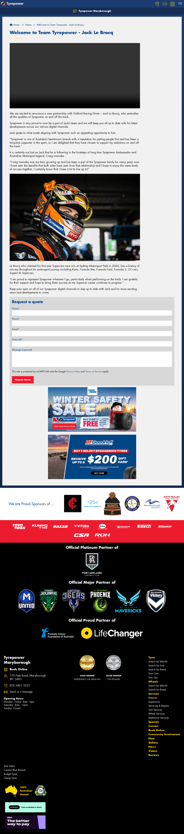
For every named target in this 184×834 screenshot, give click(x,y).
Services (153, 693)
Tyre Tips (153, 677)
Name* (16, 308)
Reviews (153, 755)
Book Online (156, 730)
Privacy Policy (73, 371)
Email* (15, 329)
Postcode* (17, 339)
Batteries (152, 697)
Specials (153, 722)
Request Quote (23, 379)
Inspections (154, 701)
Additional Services (158, 717)
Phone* (16, 319)
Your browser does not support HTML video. (75, 75)
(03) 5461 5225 (20, 685)
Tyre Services (155, 709)
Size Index (9, 766)
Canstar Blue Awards (15, 770)
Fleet (151, 738)
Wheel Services (156, 713)
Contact (153, 726)
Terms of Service (94, 371)
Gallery (153, 742)
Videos (152, 751)
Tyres (151, 657)
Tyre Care (153, 673)
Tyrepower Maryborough (92, 11)
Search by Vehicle (157, 661)
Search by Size (156, 665)
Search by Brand (157, 669)
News (152, 746)
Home (14, 24)
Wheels (153, 681)
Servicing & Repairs (158, 705)
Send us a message (21, 692)
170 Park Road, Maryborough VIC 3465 (28, 677)
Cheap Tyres (10, 778)
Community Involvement (164, 734)
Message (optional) (22, 349)
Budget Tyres (10, 774)
